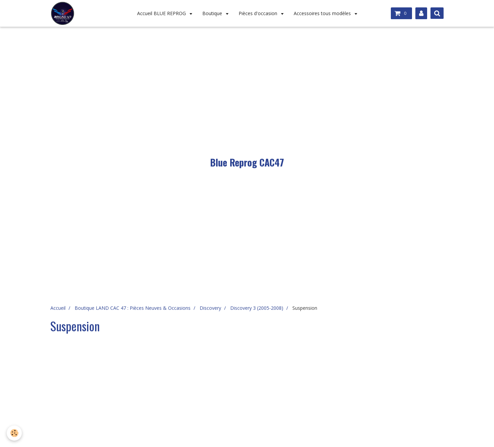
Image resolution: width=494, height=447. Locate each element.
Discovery (210, 308)
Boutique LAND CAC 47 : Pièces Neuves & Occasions (133, 308)
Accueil (58, 308)
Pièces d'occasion (259, 13)
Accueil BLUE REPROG (162, 13)
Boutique (212, 13)
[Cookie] (14, 433)
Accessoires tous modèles (323, 13)
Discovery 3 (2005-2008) (256, 308)
